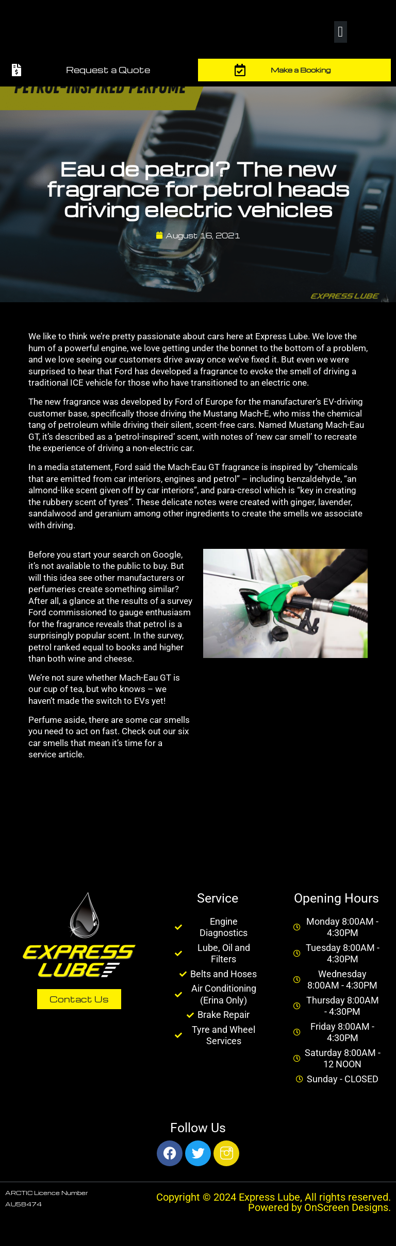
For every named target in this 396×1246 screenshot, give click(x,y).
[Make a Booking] (240, 70)
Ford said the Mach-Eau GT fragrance (186, 467)
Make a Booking (301, 69)
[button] (340, 32)
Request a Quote (108, 69)
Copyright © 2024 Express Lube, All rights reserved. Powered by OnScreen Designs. (273, 1202)
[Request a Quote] (16, 70)
